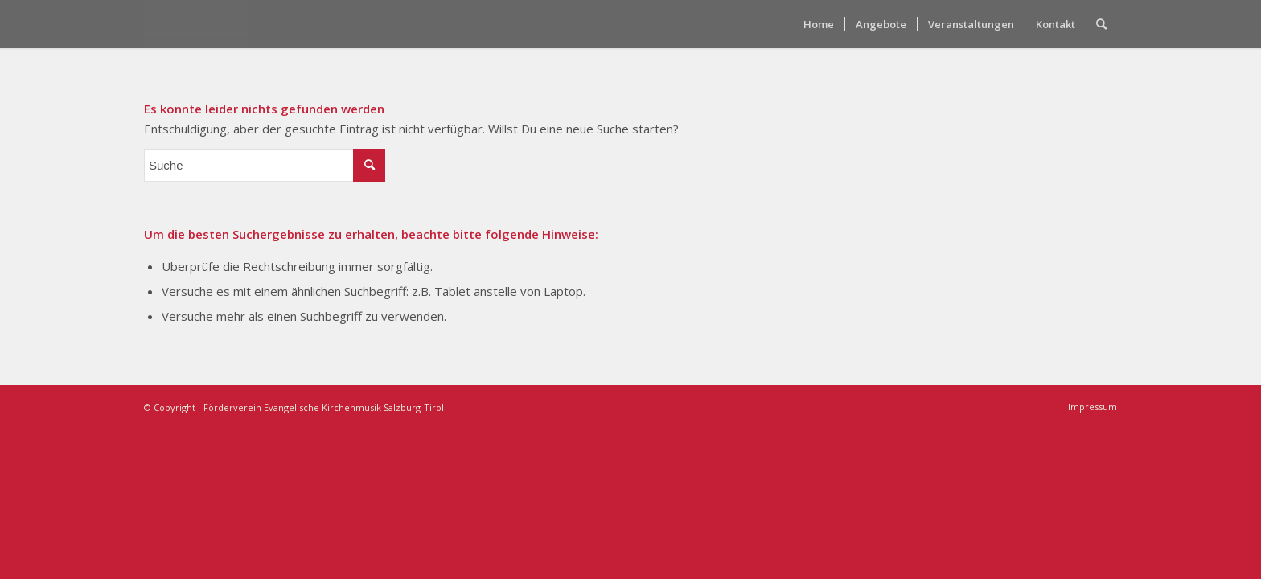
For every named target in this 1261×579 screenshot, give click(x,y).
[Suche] (1101, 24)
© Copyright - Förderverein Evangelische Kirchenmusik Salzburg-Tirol (294, 407)
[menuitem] (818, 24)
